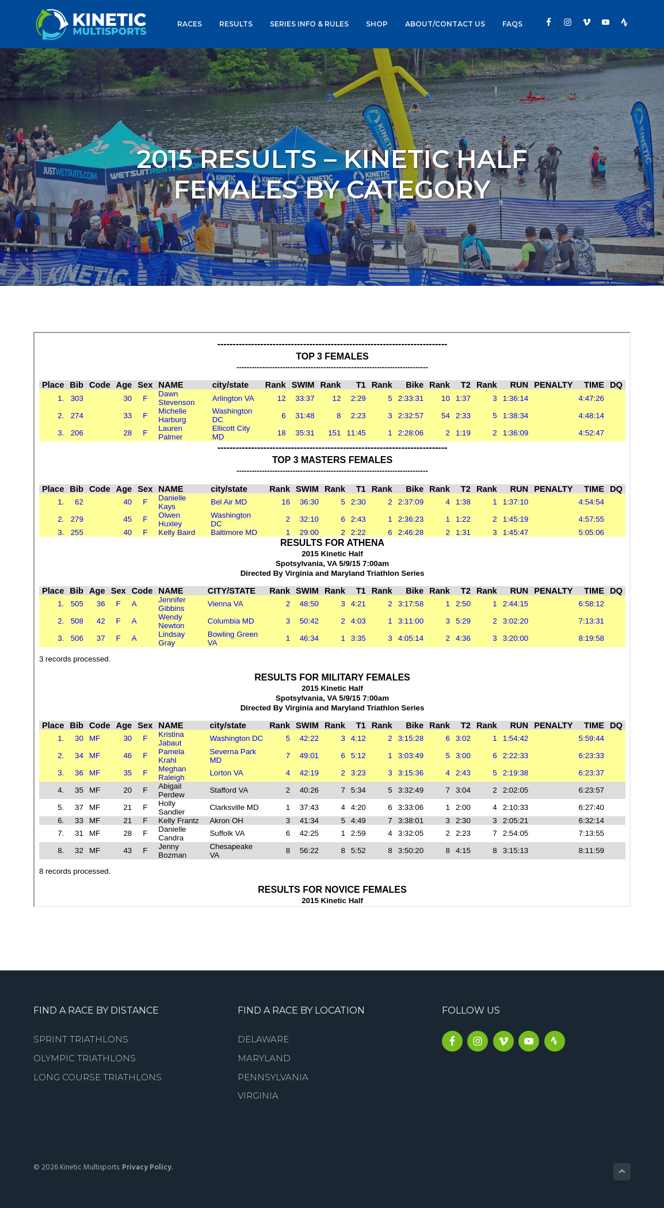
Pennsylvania (273, 1077)
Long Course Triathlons (97, 1077)
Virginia (258, 1095)
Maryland (264, 1058)
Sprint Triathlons (80, 1039)
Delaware (263, 1039)
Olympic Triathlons (84, 1058)
